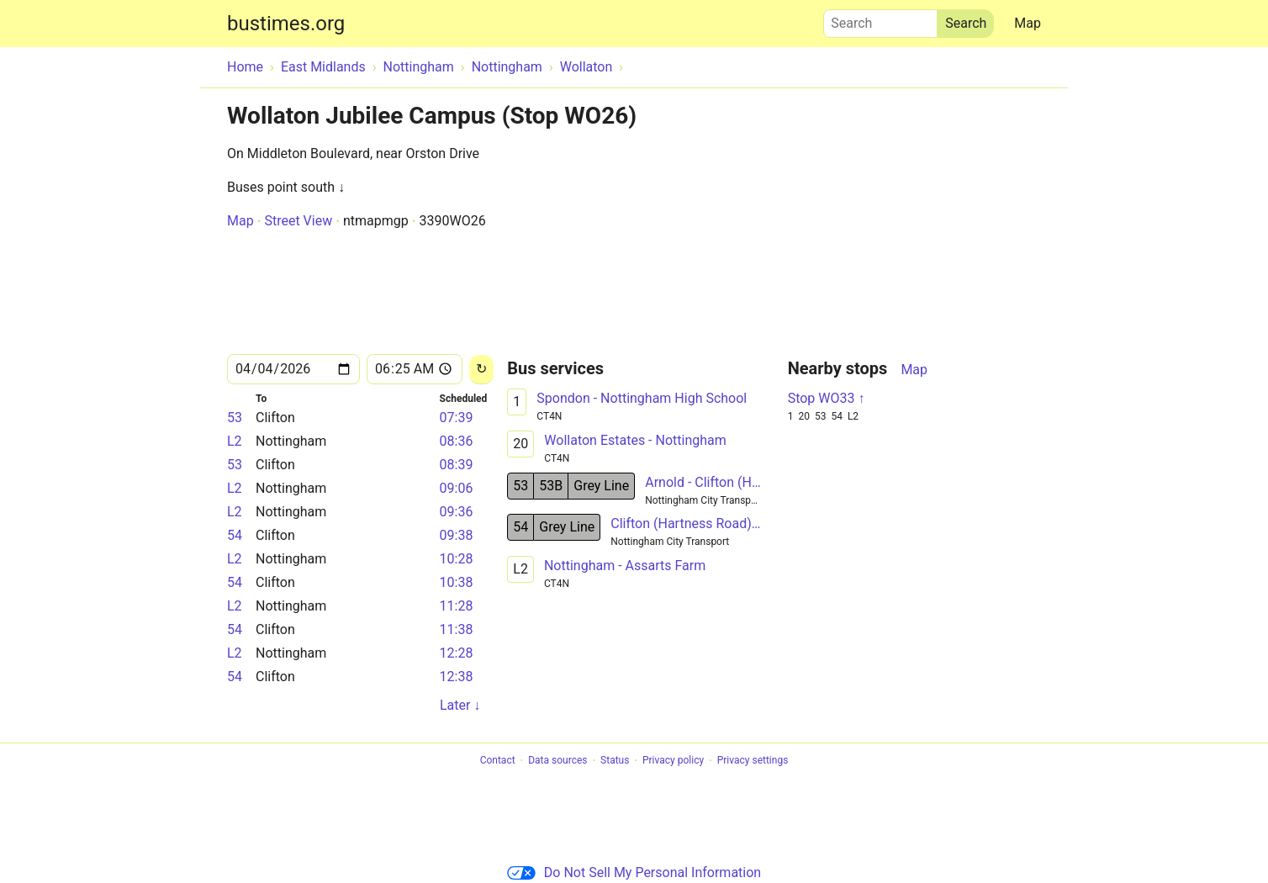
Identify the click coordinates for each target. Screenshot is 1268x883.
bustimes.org (286, 23)
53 (234, 418)
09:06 (456, 488)
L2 (234, 441)
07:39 (456, 418)
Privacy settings (753, 761)
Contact (497, 761)
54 (234, 535)
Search (880, 19)
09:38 (456, 535)
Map (1027, 23)
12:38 (456, 677)
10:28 (456, 559)
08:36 (456, 441)
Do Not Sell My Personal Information (634, 872)
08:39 (456, 465)
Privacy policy (673, 761)
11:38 (456, 629)
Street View (298, 221)
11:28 (456, 606)
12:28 (456, 653)
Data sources (557, 761)
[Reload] (481, 369)
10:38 (456, 582)
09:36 (456, 512)
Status (614, 761)
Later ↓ (460, 705)
